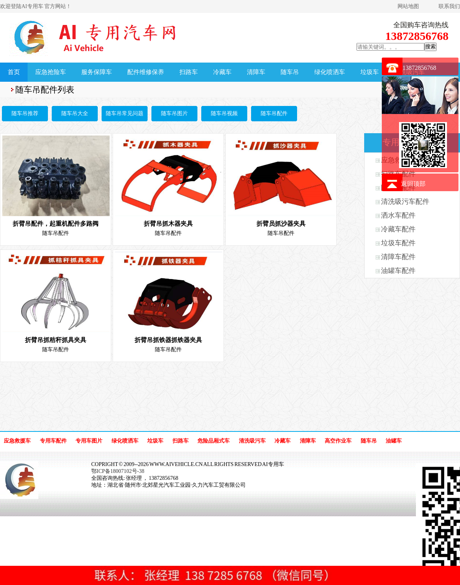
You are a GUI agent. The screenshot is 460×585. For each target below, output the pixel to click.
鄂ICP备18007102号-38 (117, 471)
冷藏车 (222, 72)
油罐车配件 (398, 270)
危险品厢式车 (213, 441)
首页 (14, 72)
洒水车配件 (398, 215)
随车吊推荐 (25, 113)
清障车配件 (398, 257)
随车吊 (290, 72)
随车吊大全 (74, 113)
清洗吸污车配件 (405, 201)
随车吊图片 (174, 113)
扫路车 (188, 72)
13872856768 (419, 67)
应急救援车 (17, 441)
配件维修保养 (145, 72)
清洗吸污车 (252, 441)
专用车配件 (53, 441)
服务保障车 (96, 72)
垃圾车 (369, 72)
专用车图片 (89, 441)
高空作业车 (338, 441)
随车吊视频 (224, 113)
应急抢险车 (50, 72)
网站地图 (408, 6)
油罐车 (394, 441)
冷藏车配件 (398, 229)
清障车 (256, 72)
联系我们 (449, 6)
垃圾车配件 (398, 243)
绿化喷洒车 (329, 72)
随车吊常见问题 (124, 113)
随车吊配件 (274, 113)
